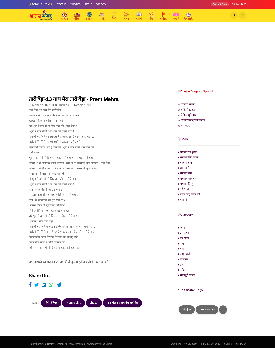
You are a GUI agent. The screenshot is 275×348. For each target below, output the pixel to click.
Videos (101, 4)
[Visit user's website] (30, 285)
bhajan (94, 302)
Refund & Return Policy (234, 343)
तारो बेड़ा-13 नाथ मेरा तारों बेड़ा (122, 302)
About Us (176, 343)
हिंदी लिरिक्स (51, 302)
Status (61, 4)
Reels (88, 4)
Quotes (75, 4)
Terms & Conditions (210, 343)
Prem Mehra (73, 302)
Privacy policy (190, 343)
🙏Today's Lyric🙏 (41, 4)
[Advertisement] (137, 60)
